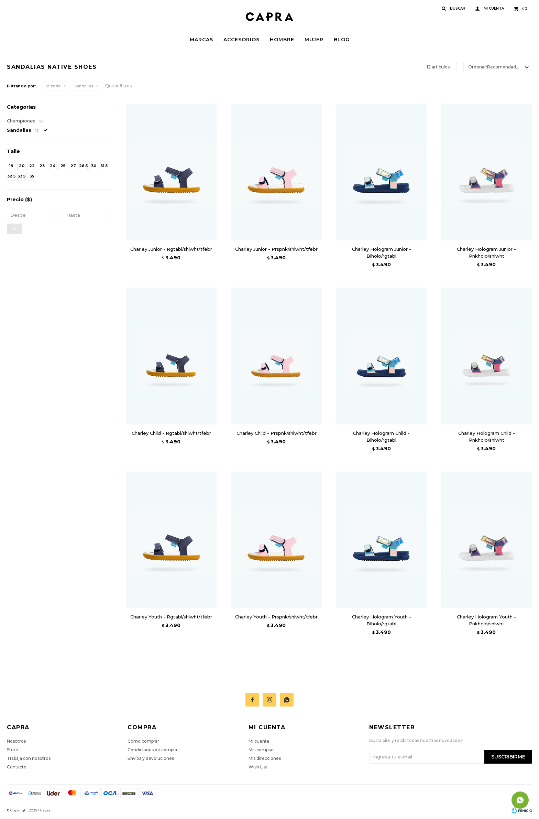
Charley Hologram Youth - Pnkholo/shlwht (486, 620)
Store (12, 749)
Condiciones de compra (152, 749)
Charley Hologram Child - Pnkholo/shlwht (486, 436)
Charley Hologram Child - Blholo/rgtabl (381, 436)
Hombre (282, 39)
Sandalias (83, 86)
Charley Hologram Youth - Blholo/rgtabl (381, 620)
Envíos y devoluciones (151, 758)
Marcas (201, 39)
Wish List (258, 766)
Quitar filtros (118, 85)
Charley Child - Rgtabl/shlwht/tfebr (171, 433)
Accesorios (241, 39)
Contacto (16, 766)
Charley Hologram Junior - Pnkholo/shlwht (486, 252)
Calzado (52, 86)
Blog (342, 39)
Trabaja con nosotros (29, 758)
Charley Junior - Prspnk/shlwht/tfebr (276, 249)
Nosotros (16, 741)
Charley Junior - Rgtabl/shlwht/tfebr (171, 249)
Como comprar (143, 741)
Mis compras (261, 749)
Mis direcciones (265, 758)
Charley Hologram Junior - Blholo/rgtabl (381, 252)
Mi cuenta (259, 741)
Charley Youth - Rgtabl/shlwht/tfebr (171, 616)
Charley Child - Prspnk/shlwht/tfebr (276, 433)
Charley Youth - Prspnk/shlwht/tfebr (276, 616)
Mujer (314, 39)
